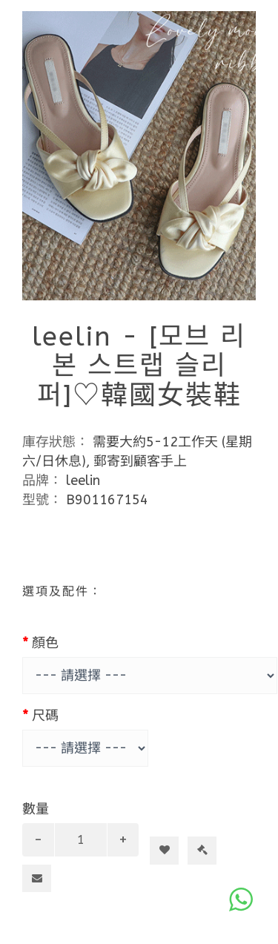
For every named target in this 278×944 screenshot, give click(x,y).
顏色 (45, 643)
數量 (35, 809)
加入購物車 (170, 823)
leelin (83, 480)
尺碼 (45, 715)
